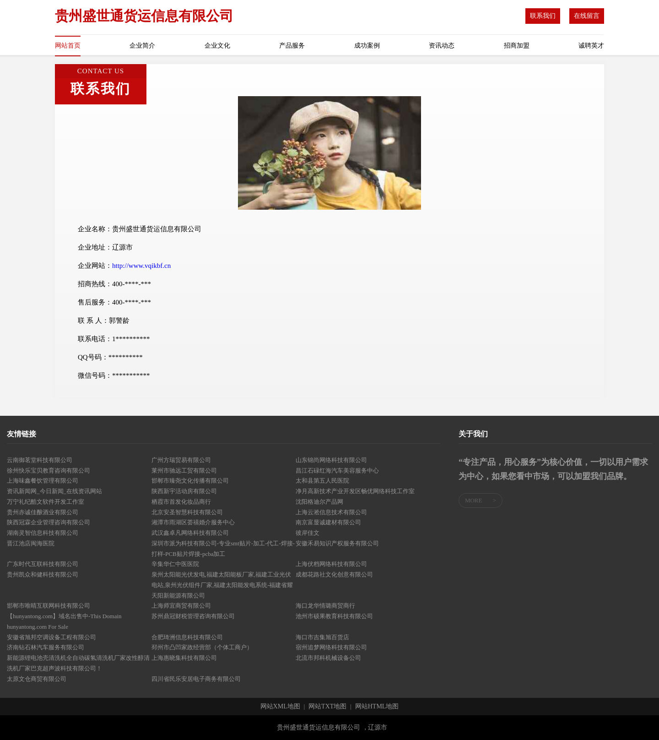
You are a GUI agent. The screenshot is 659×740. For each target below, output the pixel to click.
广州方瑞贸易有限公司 (181, 460)
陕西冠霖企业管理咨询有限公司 (48, 522)
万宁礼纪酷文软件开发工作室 (45, 501)
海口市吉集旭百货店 (322, 637)
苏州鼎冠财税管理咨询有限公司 (193, 616)
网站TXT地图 (327, 706)
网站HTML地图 (377, 706)
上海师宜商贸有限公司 (181, 605)
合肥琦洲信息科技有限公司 (187, 637)
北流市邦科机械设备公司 (328, 657)
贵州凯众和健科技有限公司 (42, 574)
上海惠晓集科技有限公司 (184, 657)
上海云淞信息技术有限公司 (331, 512)
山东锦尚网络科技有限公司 (331, 460)
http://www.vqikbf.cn (141, 265)
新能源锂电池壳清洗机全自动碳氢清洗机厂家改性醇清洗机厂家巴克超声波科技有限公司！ (78, 663)
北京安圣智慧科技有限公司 (187, 512)
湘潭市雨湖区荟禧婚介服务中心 (193, 522)
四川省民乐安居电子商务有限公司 (196, 678)
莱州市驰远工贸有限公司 (184, 470)
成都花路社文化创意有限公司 (334, 574)
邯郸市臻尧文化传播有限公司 (190, 480)
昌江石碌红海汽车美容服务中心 (337, 470)
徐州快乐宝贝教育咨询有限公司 (48, 470)
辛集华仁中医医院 (175, 563)
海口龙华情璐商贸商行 (325, 605)
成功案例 (367, 45)
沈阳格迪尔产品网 (319, 501)
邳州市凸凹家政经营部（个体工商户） (202, 647)
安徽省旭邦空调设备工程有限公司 (51, 637)
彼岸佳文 (307, 532)
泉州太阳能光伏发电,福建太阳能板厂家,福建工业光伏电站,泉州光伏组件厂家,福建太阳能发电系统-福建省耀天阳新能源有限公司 (222, 585)
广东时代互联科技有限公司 (42, 563)
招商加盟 (516, 45)
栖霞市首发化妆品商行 (181, 501)
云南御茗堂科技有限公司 (39, 460)
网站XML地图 (280, 706)
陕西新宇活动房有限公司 (184, 491)
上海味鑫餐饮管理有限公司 (42, 480)
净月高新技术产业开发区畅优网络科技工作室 (355, 491)
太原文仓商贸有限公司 (36, 678)
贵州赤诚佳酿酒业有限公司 (42, 512)
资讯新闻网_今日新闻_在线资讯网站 (54, 491)
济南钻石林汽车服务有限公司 (45, 647)
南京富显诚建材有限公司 (328, 522)
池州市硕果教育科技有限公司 (334, 616)
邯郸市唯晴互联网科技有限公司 (48, 605)
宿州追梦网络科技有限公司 (331, 647)
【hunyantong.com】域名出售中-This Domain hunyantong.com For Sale (64, 621)
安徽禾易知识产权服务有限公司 (337, 543)
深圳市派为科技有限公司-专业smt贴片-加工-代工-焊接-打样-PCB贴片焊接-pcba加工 (223, 548)
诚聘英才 (591, 45)
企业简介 (142, 45)
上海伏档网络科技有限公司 (331, 563)
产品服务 (292, 45)
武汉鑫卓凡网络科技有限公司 (190, 532)
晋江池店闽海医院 (30, 543)
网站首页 (68, 45)
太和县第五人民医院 (322, 480)
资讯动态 (441, 45)
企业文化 (217, 45)
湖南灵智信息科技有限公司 (42, 532)
